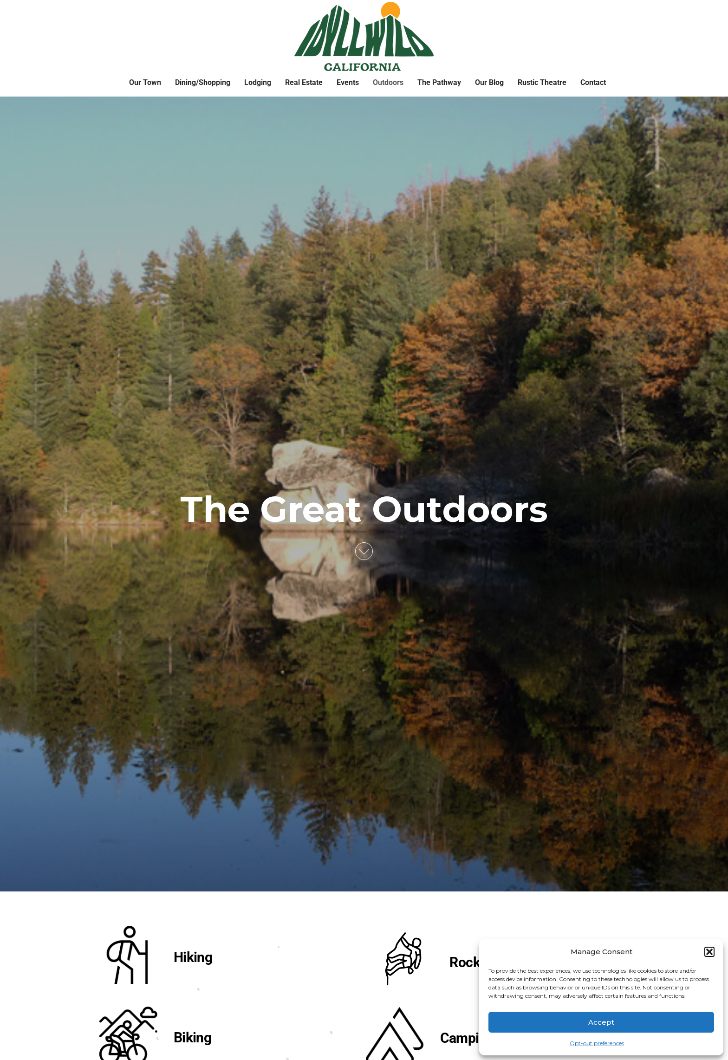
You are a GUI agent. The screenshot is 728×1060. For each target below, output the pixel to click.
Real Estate (304, 82)
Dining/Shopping (202, 82)
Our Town (145, 82)
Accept (601, 1022)
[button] (709, 951)
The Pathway (439, 82)
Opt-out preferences (597, 1043)
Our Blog (489, 82)
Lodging (257, 82)
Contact (593, 82)
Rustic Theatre (542, 82)
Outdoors (388, 82)
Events (348, 82)
